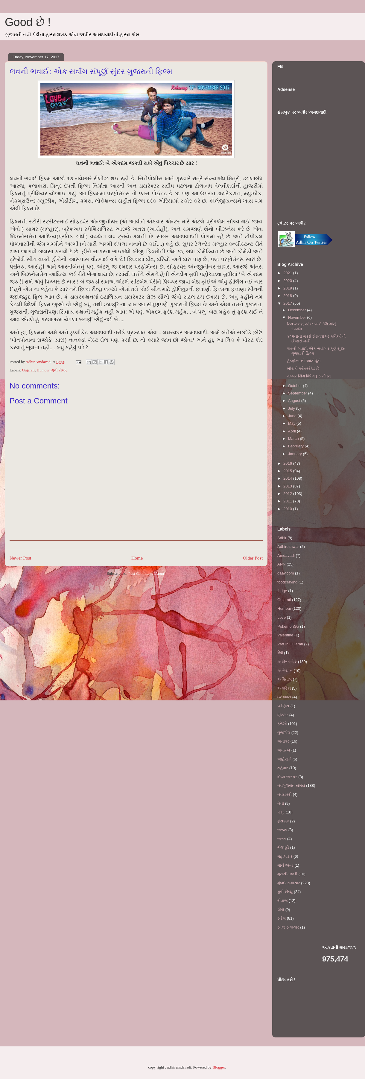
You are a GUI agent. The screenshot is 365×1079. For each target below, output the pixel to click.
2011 (288, 501)
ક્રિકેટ (282, 715)
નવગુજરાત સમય (291, 785)
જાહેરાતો (284, 759)
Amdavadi (286, 555)
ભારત (281, 838)
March (294, 438)
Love (281, 617)
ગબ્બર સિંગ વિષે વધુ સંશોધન (309, 376)
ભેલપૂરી (283, 847)
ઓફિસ (283, 706)
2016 (288, 463)
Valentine (285, 635)
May (292, 423)
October (295, 385)
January (295, 454)
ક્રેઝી (282, 723)
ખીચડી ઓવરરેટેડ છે (303, 368)
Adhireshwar (288, 546)
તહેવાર (282, 768)
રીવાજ (282, 900)
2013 (288, 486)
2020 (288, 280)
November (297, 317)
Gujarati (28, 370)
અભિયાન (285, 670)
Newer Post (20, 557)
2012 (288, 493)
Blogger (218, 1067)
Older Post (253, 557)
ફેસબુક (283, 821)
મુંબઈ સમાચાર (288, 883)
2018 (288, 295)
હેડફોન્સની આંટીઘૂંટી (304, 361)
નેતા (280, 803)
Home (137, 557)
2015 (288, 471)
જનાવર (283, 741)
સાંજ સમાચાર (288, 927)
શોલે (280, 909)
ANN (281, 564)
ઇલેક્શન (284, 697)
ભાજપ (282, 829)
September (298, 393)
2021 (288, 273)
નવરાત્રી (284, 794)
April (292, 431)
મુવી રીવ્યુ (59, 370)
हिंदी (280, 652)
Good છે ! (28, 22)
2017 (288, 303)
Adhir (281, 538)
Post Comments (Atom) (146, 573)
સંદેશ (281, 918)
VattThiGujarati (290, 644)
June (293, 416)
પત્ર (281, 812)
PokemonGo (288, 626)
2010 (288, 509)
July (292, 408)
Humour (43, 370)
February (296, 446)
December (297, 310)
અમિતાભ (284, 679)
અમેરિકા (284, 688)
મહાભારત (284, 856)
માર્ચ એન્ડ (285, 865)
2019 (288, 288)
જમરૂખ (283, 750)
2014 (288, 478)
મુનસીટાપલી (287, 874)
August (294, 400)
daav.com (285, 573)
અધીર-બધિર (287, 661)
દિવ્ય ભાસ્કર (287, 777)
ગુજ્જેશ (283, 732)
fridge (282, 591)
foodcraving (287, 582)
